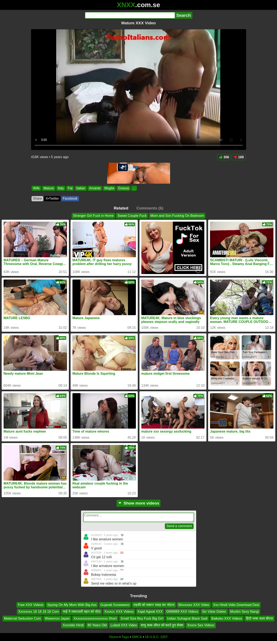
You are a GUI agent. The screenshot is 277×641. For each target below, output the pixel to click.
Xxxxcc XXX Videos (119, 611)
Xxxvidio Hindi (73, 625)
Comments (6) (149, 208)
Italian (80, 188)
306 (224, 157)
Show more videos (138, 503)
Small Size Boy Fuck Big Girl (142, 618)
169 (239, 157)
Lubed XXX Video (123, 625)
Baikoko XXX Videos (226, 618)
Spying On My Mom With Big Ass (72, 605)
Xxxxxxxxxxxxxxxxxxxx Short (95, 618)
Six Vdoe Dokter (214, 611)
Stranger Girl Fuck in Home (93, 215)
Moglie (109, 188)
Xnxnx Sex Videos (200, 625)
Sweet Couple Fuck (132, 215)
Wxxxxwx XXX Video (193, 605)
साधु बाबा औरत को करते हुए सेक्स (162, 625)
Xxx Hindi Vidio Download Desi (236, 605)
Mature (48, 188)
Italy (61, 188)
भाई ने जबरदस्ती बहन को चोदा (81, 611)
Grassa (123, 188)
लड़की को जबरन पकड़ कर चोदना (154, 605)
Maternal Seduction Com (22, 618)
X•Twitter (52, 198)
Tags (125, 637)
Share (37, 198)
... (134, 188)
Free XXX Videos (30, 605)
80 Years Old (97, 625)
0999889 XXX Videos (182, 611)
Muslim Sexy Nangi (244, 611)
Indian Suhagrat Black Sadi (187, 618)
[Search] (130, 15)
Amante (94, 188)
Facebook (70, 198)
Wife (36, 188)
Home (113, 637)
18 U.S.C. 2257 (156, 637)
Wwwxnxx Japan (57, 618)
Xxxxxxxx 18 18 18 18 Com (38, 611)
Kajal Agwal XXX (150, 611)
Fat (70, 188)
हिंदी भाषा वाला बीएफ (259, 618)
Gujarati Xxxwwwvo (115, 605)
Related (121, 208)
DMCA (137, 637)
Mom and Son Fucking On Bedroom (177, 215)
